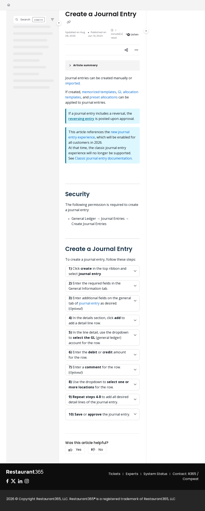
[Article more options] (136, 50)
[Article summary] (102, 65)
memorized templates (99, 92)
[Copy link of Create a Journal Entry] (68, 22)
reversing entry (81, 118)
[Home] (8, 5)
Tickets (114, 473)
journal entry (89, 303)
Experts (132, 473)
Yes (75, 449)
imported (72, 83)
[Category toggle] (58, 22)
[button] (30, 19)
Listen (132, 34)
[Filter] (52, 19)
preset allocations (103, 97)
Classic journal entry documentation (103, 158)
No (97, 449)
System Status (155, 473)
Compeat (191, 478)
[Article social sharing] (126, 50)
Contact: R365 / (186, 473)
